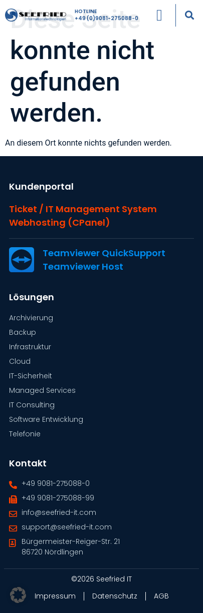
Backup (22, 332)
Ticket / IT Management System (83, 209)
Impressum (55, 596)
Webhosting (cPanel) (59, 222)
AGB (161, 596)
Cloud (20, 361)
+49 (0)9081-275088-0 (106, 16)
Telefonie (25, 434)
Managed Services (42, 390)
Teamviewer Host (83, 266)
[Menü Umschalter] (159, 13)
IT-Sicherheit (30, 376)
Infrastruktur (30, 347)
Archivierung (31, 318)
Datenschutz (114, 596)
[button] (189, 12)
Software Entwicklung (46, 419)
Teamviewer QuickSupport (104, 253)
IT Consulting (32, 405)
